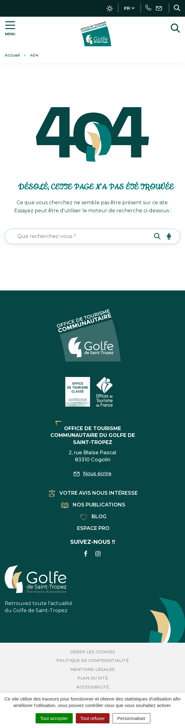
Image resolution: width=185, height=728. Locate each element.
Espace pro (93, 528)
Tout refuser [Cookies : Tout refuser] (92, 718)
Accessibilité (92, 686)
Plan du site (92, 677)
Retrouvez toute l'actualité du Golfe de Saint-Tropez (38, 589)
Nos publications (93, 505)
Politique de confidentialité (92, 660)
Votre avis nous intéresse (93, 493)
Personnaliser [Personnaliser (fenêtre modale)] (131, 718)
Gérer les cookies (92, 651)
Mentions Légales (92, 669)
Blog (93, 516)
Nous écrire (92, 473)
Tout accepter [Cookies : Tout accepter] (54, 718)
